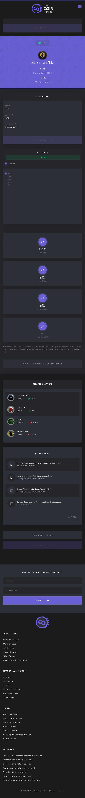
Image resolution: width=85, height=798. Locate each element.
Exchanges (8, 681)
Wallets (6, 685)
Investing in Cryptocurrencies (17, 735)
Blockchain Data (10, 693)
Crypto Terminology (12, 718)
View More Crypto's (42, 535)
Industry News (9, 726)
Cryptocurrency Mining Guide (17, 760)
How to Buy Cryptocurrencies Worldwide (22, 756)
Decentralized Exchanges (15, 660)
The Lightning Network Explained (19, 768)
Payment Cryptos (11, 640)
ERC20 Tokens (9, 656)
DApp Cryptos (9, 644)
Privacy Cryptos (10, 652)
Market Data (8, 697)
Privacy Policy (9, 739)
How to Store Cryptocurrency (17, 776)
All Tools (7, 677)
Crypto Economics (11, 722)
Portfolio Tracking (11, 689)
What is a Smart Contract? (15, 772)
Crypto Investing (11, 731)
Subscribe (42, 600)
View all (73, 517)
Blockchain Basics (11, 714)
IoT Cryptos (8, 648)
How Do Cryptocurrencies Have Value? (21, 780)
